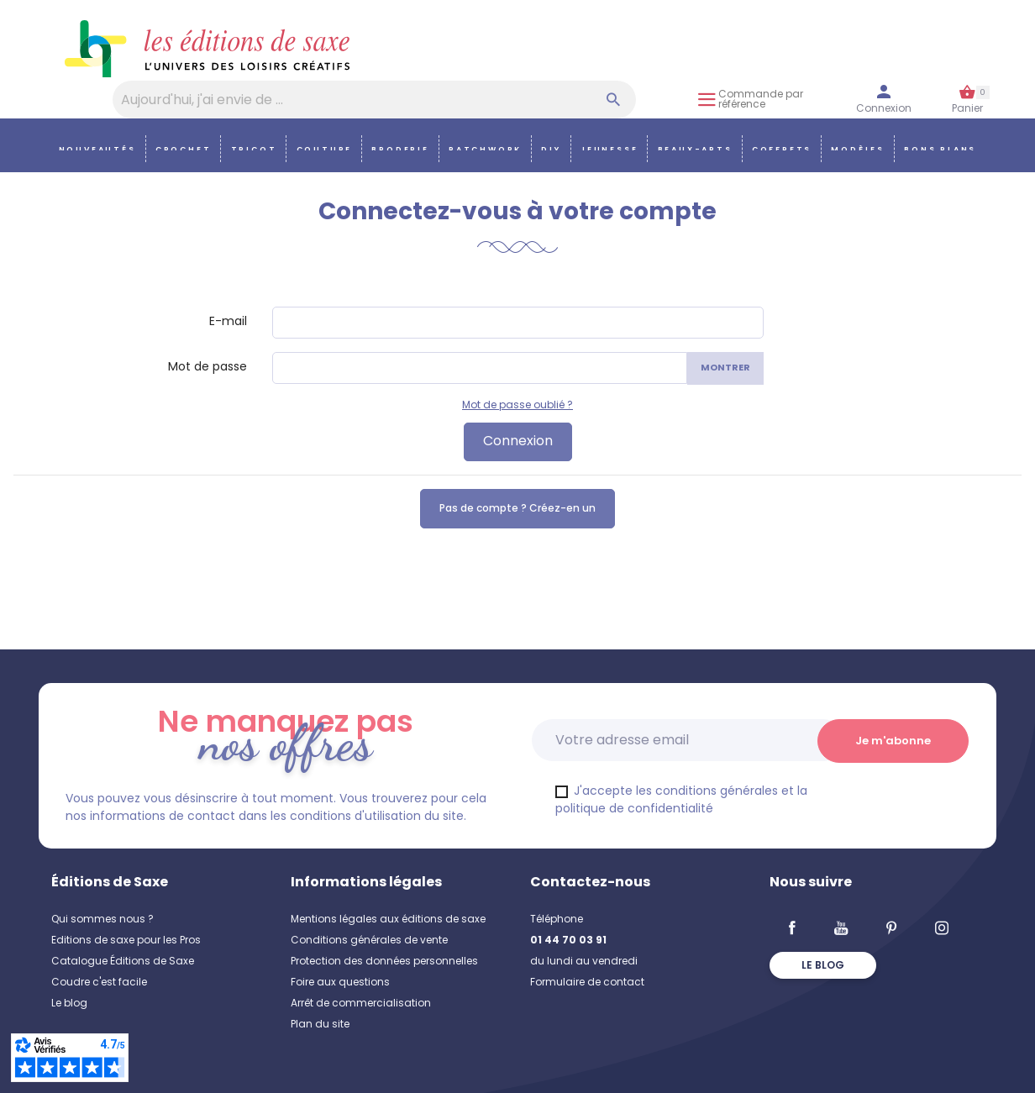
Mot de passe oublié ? (517, 404)
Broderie (399, 149)
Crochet (183, 149)
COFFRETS (782, 149)
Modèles (858, 149)
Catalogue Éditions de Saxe (122, 961)
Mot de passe (207, 366)
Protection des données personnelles (384, 961)
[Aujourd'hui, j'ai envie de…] (374, 99)
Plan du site (320, 1024)
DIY (550, 149)
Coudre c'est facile (99, 982)
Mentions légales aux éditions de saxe (388, 919)
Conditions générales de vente (369, 940)
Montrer (725, 367)
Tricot (254, 149)
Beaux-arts (695, 149)
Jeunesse (609, 149)
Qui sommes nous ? (102, 919)
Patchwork (485, 149)
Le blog (69, 1003)
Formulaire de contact (587, 982)
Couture (325, 149)
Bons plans (940, 149)
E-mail (228, 321)
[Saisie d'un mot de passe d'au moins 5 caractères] (479, 368)
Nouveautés (97, 149)
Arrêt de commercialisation (361, 1003)
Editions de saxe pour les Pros (126, 940)
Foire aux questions (340, 982)
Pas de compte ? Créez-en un (517, 508)
